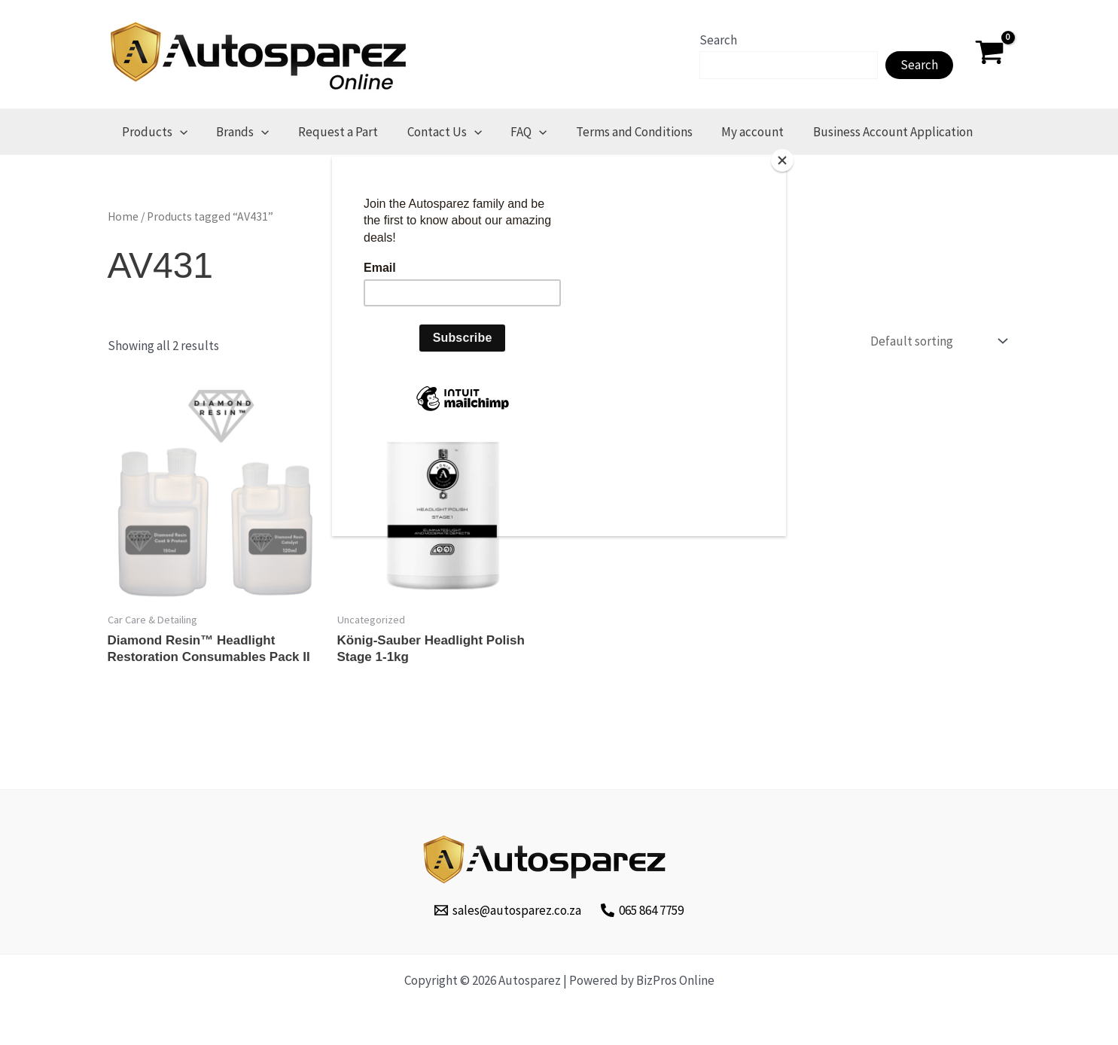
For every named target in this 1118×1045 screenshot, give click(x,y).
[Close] (782, 160)
